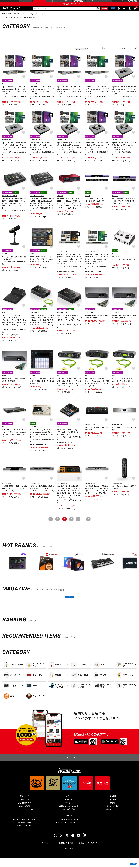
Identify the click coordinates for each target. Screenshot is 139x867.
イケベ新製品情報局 (24, 832)
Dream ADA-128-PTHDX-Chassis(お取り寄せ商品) (124, 321)
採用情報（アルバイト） (113, 818)
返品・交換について (24, 812)
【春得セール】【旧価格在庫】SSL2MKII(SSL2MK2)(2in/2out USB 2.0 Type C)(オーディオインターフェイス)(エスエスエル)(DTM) (42, 207)
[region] (69, 568)
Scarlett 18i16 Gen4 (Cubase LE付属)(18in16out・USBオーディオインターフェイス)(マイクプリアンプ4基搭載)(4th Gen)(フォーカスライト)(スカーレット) (69, 208)
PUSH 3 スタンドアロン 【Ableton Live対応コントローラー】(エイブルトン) (42, 385)
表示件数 (125, 54)
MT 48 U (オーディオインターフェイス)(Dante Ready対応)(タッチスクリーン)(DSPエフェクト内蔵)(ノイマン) (42, 438)
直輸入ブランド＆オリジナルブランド (69, 832)
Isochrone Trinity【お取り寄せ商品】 (124, 433)
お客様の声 (69, 809)
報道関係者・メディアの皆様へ (68, 815)
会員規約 (81, 852)
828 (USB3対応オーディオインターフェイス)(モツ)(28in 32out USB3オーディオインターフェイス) (14, 438)
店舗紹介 (113, 812)
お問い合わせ (68, 812)
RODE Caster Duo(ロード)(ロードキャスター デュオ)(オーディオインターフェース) (69, 437)
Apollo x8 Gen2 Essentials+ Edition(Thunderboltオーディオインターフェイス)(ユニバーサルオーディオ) (42, 95)
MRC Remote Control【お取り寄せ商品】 (96, 433)
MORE (69, 604)
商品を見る (126, 861)
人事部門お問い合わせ (68, 818)
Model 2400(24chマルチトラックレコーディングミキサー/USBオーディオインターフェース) (41, 264)
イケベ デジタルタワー (24, 835)
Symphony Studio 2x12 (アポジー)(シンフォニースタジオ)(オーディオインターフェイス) (124, 205)
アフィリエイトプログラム (24, 818)
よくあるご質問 (24, 815)
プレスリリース (92, 852)
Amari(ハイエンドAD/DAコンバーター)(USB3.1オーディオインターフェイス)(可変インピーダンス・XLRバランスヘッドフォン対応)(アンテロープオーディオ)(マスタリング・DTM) (69, 497)
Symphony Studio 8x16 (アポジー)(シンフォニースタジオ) (97, 204)
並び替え (88, 54)
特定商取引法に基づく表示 (67, 852)
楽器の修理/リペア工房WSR (68, 829)
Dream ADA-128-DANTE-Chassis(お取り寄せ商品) (97, 321)
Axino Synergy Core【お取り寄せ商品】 (124, 492)
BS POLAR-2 (117, 262)
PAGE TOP (71, 767)
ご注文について (24, 809)
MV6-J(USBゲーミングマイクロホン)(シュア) (14, 263)
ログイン (123, 3)
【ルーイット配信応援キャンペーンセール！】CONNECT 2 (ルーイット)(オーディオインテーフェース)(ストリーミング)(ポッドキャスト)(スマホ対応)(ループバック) (14, 326)
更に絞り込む (72, 54)
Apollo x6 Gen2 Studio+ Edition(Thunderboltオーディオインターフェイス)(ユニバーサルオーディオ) (69, 95)
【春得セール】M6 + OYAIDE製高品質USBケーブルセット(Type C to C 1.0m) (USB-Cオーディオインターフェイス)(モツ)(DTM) (69, 387)
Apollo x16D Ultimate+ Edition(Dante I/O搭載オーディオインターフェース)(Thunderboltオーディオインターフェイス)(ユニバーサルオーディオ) (69, 264)
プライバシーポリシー (48, 852)
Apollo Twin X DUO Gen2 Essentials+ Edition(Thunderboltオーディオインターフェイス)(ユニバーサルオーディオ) (124, 151)
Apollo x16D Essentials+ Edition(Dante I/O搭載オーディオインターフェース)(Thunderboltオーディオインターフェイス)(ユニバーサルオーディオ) (97, 264)
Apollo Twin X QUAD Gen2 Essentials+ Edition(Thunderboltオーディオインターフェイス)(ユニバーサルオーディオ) (69, 151)
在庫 (105, 54)
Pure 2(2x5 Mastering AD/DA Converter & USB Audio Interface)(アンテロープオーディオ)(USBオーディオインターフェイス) (97, 494)
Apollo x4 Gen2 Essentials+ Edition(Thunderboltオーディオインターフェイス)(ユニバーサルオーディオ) (14, 151)
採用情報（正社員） (113, 815)
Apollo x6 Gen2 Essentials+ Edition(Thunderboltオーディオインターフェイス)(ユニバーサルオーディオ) (97, 95)
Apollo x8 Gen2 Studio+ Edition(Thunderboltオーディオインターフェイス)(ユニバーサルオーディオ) (14, 95)
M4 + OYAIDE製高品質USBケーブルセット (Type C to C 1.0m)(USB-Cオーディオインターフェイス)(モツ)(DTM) (97, 387)
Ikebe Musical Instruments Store (24, 829)
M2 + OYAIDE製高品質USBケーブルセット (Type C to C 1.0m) (124, 384)
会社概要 (113, 809)
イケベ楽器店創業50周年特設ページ (69, 7)
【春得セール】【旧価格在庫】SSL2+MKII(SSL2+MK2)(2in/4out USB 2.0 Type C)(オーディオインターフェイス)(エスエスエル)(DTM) (14, 208)
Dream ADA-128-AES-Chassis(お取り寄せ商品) (13, 384)
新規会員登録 (132, 3)
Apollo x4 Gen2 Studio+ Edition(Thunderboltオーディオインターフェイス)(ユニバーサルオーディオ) (124, 95)
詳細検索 (96, 13)
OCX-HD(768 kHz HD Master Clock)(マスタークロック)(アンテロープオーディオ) (14, 493)
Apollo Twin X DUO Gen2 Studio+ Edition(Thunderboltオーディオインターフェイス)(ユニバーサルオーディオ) (97, 151)
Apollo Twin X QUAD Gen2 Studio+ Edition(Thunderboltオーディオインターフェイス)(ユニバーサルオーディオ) (42, 151)
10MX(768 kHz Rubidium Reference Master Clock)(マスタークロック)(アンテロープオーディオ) (42, 493)
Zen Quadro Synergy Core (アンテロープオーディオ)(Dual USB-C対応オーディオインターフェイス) (69, 323)
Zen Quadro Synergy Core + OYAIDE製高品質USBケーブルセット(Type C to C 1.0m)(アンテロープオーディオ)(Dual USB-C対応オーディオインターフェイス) (42, 325)
